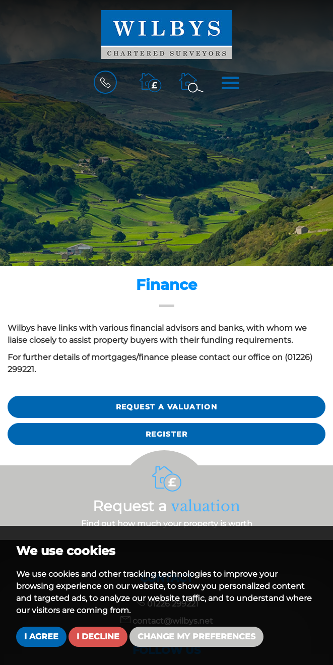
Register (166, 434)
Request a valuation (167, 406)
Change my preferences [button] (196, 636)
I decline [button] (98, 636)
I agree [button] (41, 636)
